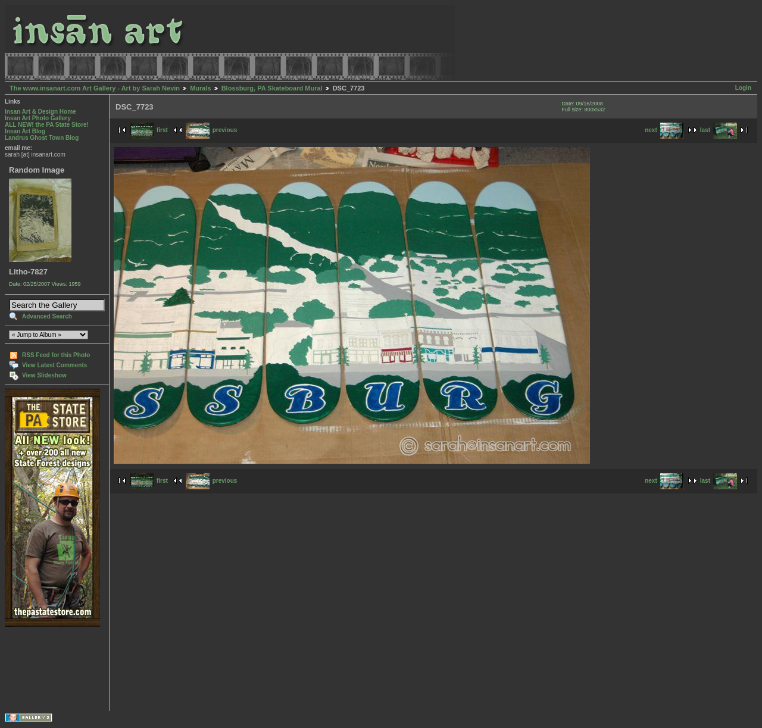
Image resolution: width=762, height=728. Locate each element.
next (664, 130)
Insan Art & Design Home (40, 111)
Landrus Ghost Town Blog (42, 138)
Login (743, 88)
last (718, 130)
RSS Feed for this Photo (56, 355)
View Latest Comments (54, 365)
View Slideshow (44, 375)
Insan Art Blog (25, 131)
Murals (200, 88)
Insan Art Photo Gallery (38, 118)
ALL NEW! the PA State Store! (47, 124)
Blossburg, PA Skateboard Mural (272, 88)
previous (212, 130)
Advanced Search (47, 316)
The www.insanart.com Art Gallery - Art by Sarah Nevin (95, 88)
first (149, 130)
